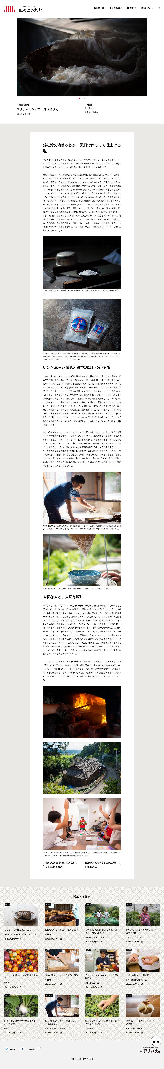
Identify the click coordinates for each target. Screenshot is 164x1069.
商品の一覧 (99, 8)
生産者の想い (115, 8)
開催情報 (131, 8)
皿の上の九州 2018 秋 (13, 939)
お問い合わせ (147, 8)
